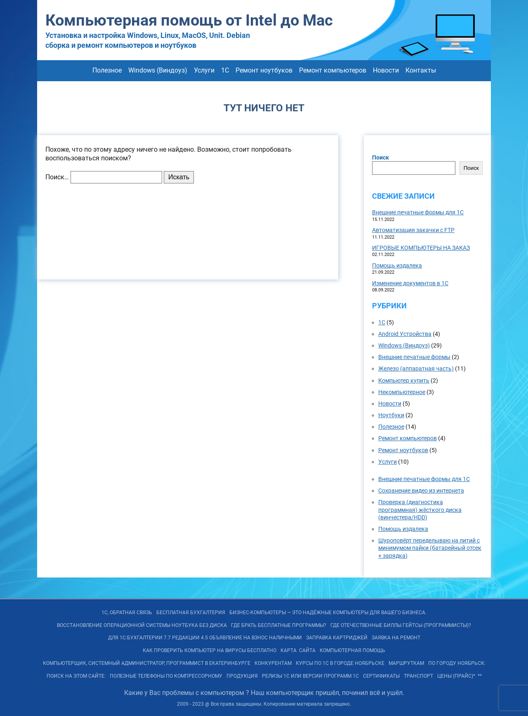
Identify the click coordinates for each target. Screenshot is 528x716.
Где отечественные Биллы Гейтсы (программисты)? (400, 625)
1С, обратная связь (126, 612)
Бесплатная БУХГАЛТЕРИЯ (190, 612)
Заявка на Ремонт (396, 638)
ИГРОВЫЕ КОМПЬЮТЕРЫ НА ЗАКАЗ (421, 247)
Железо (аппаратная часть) (416, 368)
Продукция (242, 676)
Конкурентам (273, 663)
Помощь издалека (397, 265)
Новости (386, 70)
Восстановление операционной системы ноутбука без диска (142, 625)
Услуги (204, 70)
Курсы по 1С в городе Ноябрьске (340, 663)
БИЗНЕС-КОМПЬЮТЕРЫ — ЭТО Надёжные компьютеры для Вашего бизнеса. (328, 612)
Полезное (107, 70)
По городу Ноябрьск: (457, 663)
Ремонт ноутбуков (264, 70)
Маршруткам (406, 663)
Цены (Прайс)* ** (459, 676)
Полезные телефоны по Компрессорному (166, 676)
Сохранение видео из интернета (421, 490)
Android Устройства (404, 334)
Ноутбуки (391, 415)
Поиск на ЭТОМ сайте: (76, 676)
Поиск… (57, 177)
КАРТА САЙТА (298, 650)
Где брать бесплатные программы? (278, 625)
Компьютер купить (403, 380)
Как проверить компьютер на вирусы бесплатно (209, 650)
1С (225, 70)
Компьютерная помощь (352, 650)
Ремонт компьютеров (332, 70)
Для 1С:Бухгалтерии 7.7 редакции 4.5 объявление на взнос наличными (205, 638)
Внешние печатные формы (414, 357)
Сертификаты (381, 676)
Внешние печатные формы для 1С (418, 212)
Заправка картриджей (337, 638)
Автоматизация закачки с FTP (413, 230)
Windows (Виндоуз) (157, 70)
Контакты (420, 70)
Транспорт (418, 676)
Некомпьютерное (401, 392)
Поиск (380, 157)
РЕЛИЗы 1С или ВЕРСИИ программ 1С (310, 676)
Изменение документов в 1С (410, 283)
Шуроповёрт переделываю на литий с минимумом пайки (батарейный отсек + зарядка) (429, 548)
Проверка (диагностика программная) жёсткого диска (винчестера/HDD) (420, 509)
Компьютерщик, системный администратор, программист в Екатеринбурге (146, 663)
